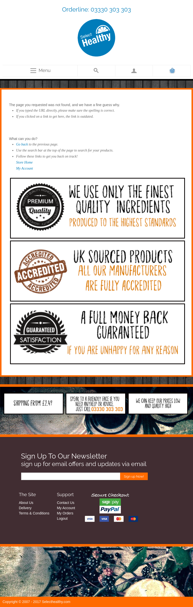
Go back (22, 144)
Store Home (24, 162)
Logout (62, 518)
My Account (24, 168)
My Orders (65, 513)
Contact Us (65, 503)
